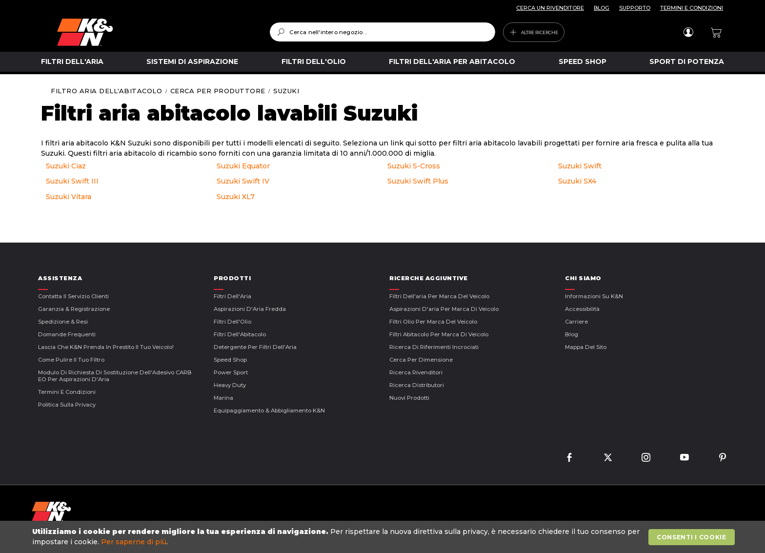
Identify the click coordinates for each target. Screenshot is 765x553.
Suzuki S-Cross (413, 166)
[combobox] (382, 32)
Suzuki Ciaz (66, 166)
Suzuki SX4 (577, 181)
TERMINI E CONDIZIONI (691, 7)
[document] (383, 537)
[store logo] (156, 32)
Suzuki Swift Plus (417, 181)
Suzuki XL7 (236, 196)
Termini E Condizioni (67, 392)
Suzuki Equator (243, 166)
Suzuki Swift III (72, 181)
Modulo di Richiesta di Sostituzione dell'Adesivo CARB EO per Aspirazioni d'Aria (115, 376)
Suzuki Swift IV (243, 181)
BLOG (601, 7)
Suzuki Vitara (68, 196)
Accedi (688, 32)
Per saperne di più (133, 541)
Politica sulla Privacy (67, 404)
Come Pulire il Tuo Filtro (71, 359)
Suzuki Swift (580, 166)
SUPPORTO (634, 7)
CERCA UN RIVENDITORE (550, 7)
